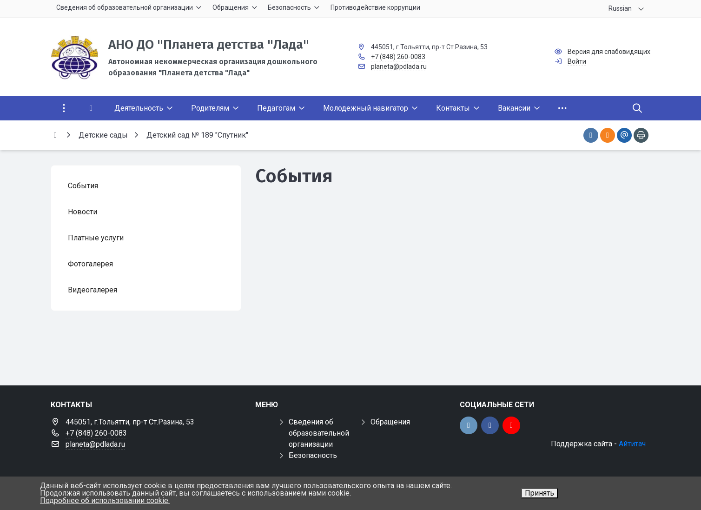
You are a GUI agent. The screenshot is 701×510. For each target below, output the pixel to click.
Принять (539, 493)
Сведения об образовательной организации (319, 433)
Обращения (390, 421)
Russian (620, 8)
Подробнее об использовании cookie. (105, 500)
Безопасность (313, 455)
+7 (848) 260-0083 (398, 56)
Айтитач (632, 443)
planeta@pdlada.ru (399, 66)
